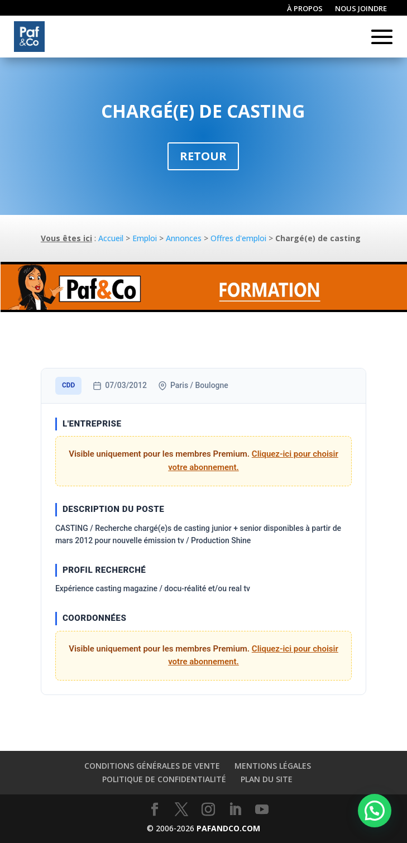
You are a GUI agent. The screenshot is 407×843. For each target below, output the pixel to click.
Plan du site (267, 779)
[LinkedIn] (235, 810)
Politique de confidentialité (164, 779)
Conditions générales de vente (152, 765)
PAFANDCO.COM (228, 828)
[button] (374, 810)
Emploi (144, 238)
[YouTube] (262, 810)
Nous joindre (361, 8)
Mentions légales (272, 765)
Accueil (110, 238)
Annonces (184, 238)
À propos (305, 8)
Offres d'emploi (238, 238)
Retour (203, 156)
